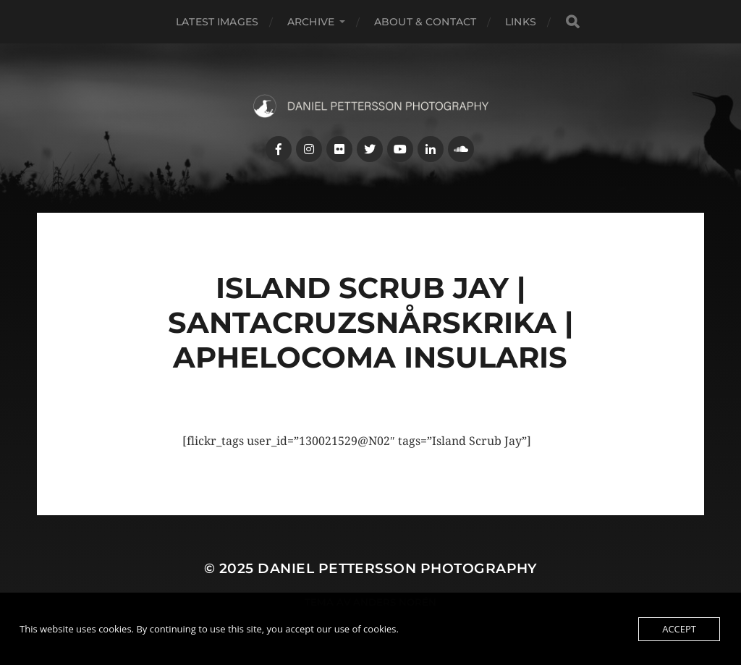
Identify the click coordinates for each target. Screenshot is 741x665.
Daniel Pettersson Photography (397, 568)
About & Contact (425, 21)
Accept (679, 628)
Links (520, 21)
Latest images (217, 21)
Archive (310, 21)
